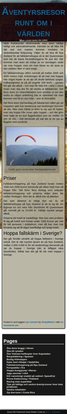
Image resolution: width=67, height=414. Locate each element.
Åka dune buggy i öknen (20, 348)
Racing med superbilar (19, 381)
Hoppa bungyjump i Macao (21, 370)
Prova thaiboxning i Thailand (23, 378)
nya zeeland (31, 322)
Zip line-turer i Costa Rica (21, 392)
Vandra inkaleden (16, 389)
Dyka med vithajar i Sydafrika (23, 362)
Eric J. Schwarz (53, 412)
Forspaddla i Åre (16, 367)
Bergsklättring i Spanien (20, 356)
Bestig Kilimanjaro (17, 359)
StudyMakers (48, 322)
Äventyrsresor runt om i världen (33, 22)
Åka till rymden (15, 351)
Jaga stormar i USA (17, 373)
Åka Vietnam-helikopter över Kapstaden (29, 354)
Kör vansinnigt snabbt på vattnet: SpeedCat (31, 376)
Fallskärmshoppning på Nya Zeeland (27, 365)
